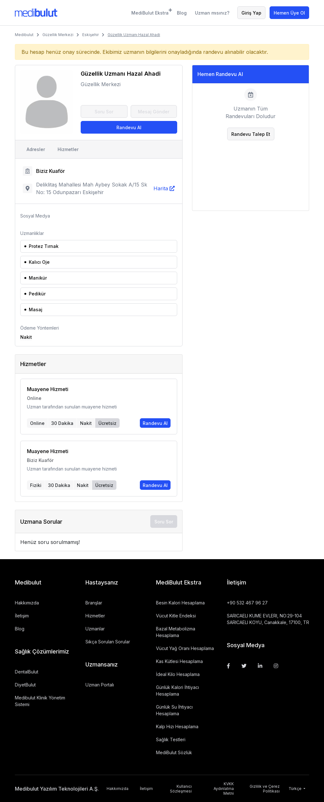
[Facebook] (228, 666)
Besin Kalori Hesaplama (180, 602)
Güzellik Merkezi (57, 34)
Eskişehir (90, 34)
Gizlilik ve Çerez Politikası (265, 788)
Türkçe (295, 788)
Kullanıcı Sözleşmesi (181, 788)
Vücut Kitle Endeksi (176, 615)
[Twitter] (243, 666)
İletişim (22, 615)
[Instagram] (276, 666)
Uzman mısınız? (212, 13)
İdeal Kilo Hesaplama (178, 674)
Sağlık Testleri (170, 739)
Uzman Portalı (99, 684)
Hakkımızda (27, 602)
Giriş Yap (251, 13)
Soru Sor (104, 111)
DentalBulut (26, 671)
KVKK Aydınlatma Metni (224, 788)
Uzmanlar (95, 628)
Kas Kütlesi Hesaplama (179, 661)
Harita (160, 188)
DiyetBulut (25, 684)
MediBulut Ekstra (150, 12)
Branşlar (93, 602)
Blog (182, 13)
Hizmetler (68, 149)
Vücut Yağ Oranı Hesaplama (185, 648)
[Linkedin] (260, 666)
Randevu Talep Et (250, 134)
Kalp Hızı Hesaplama (177, 726)
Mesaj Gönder (153, 111)
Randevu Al (128, 127)
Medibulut (24, 34)
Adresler (36, 149)
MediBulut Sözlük (174, 752)
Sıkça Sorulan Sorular (107, 641)
